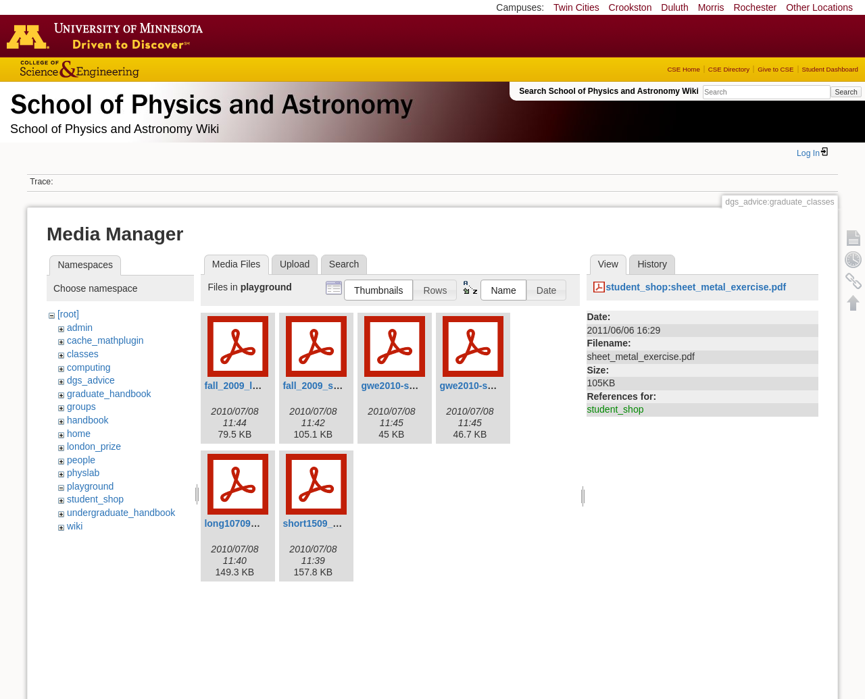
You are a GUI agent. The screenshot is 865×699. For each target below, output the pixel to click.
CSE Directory (728, 69)
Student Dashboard (830, 69)
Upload (295, 264)
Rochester (754, 7)
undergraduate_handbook (121, 512)
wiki (74, 526)
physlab (83, 472)
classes (83, 353)
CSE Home (683, 69)
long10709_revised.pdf (255, 523)
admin (80, 327)
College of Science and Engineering (121, 69)
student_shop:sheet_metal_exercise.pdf (696, 287)
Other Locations (819, 7)
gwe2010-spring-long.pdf (417, 385)
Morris (711, 7)
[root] (68, 314)
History (652, 264)
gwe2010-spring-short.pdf (497, 385)
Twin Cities (576, 7)
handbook (88, 420)
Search (846, 92)
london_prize (94, 446)
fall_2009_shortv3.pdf (330, 385)
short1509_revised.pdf (332, 523)
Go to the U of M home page (108, 36)
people (81, 460)
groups (81, 406)
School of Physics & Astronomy (209, 101)
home (79, 433)
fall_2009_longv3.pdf (250, 385)
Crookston (630, 7)
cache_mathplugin (105, 340)
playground (90, 486)
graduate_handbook (109, 393)
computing (89, 367)
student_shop (95, 499)
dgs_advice (91, 380)
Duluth (674, 7)
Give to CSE (775, 69)
